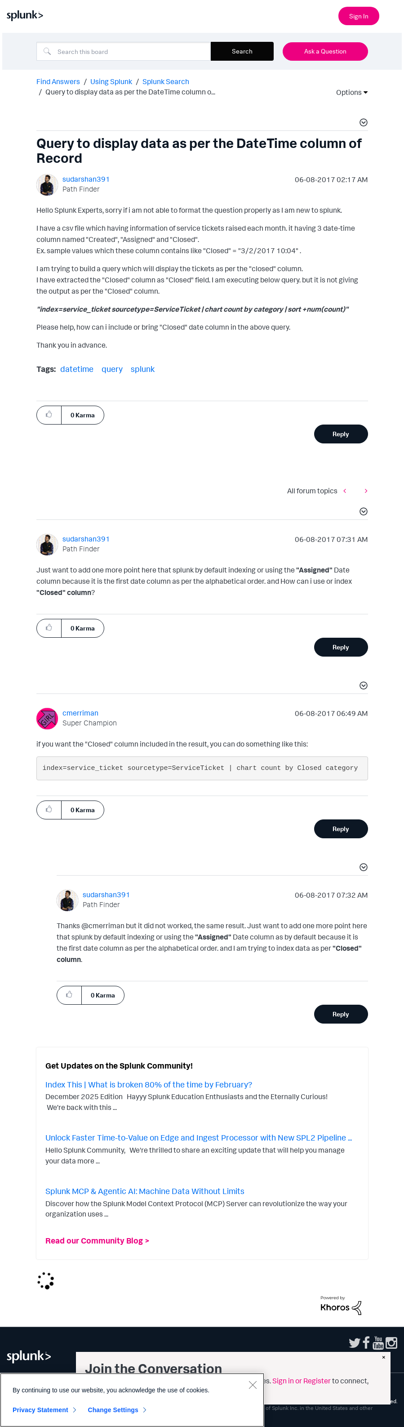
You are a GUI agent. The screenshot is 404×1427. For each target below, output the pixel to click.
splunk (143, 369)
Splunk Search (165, 81)
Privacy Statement (40, 1410)
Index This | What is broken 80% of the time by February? (148, 1084)
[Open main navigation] (391, 15)
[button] (362, 124)
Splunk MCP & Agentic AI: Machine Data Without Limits (144, 1191)
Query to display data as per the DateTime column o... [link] (130, 91)
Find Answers (58, 81)
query (112, 369)
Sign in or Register (301, 1380)
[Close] (252, 1384)
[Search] (123, 51)
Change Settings (113, 1410)
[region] (132, 1400)
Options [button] (346, 92)
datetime (76, 369)
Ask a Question (325, 51)
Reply (341, 434)
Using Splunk (111, 81)
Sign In (358, 16)
